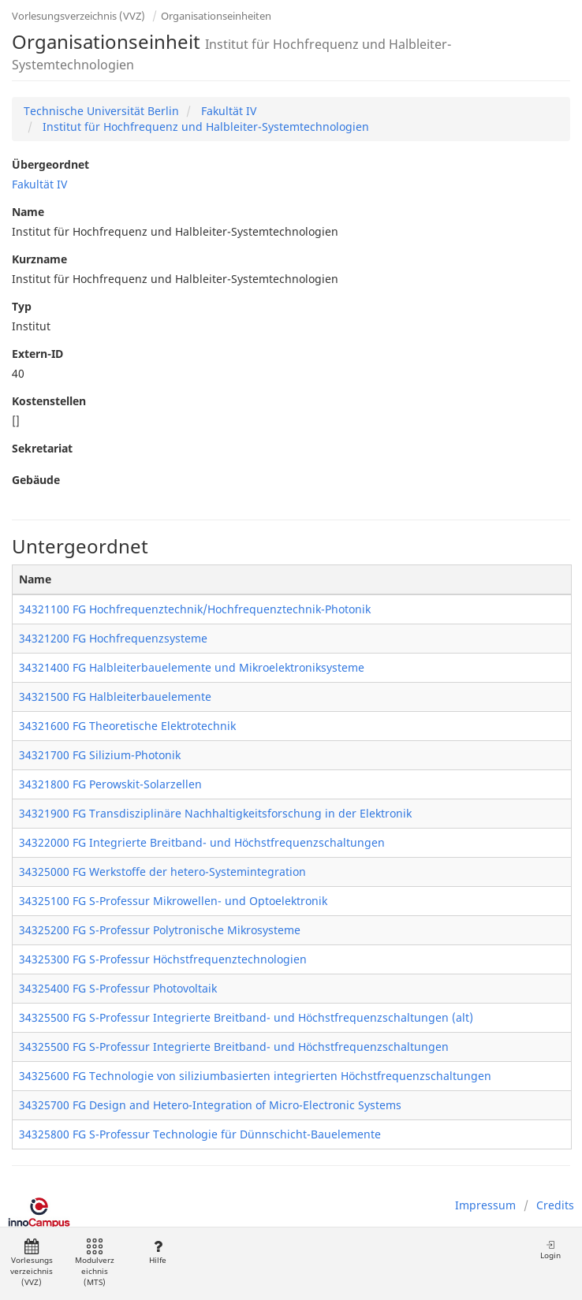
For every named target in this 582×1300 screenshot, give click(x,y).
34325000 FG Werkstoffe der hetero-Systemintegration (162, 871)
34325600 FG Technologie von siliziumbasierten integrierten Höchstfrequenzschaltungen (255, 1075)
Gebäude (36, 479)
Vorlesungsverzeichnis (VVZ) (78, 16)
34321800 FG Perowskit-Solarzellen (110, 784)
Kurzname (39, 258)
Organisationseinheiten (216, 16)
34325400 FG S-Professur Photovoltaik (118, 988)
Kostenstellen (49, 400)
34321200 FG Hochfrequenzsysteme (113, 638)
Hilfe (157, 1252)
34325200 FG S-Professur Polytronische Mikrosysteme (159, 929)
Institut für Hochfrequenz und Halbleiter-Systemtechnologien (204, 126)
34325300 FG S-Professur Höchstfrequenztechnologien (163, 959)
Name (28, 211)
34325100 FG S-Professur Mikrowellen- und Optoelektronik (173, 900)
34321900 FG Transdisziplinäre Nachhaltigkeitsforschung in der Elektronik (215, 813)
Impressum (485, 1205)
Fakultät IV (227, 110)
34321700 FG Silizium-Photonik (100, 754)
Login (550, 1250)
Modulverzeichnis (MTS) (94, 1263)
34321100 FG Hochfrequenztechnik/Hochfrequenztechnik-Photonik (195, 609)
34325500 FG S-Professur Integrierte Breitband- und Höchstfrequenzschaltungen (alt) (246, 1017)
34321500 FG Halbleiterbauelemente (115, 696)
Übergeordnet (50, 164)
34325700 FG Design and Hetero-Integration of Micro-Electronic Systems (210, 1104)
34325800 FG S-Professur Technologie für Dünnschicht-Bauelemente (200, 1134)
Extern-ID (37, 353)
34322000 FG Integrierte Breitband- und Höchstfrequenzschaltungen (202, 842)
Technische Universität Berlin (101, 110)
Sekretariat (42, 448)
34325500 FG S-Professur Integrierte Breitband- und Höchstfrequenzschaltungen (234, 1046)
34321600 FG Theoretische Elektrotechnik (127, 725)
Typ (22, 306)
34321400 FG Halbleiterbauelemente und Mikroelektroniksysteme (191, 667)
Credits (555, 1205)
